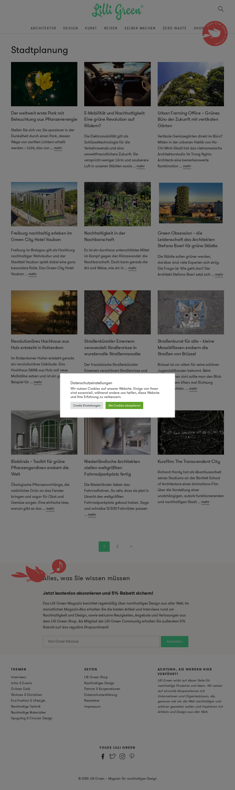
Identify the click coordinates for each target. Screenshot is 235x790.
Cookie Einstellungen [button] (87, 405)
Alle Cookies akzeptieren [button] (124, 405)
